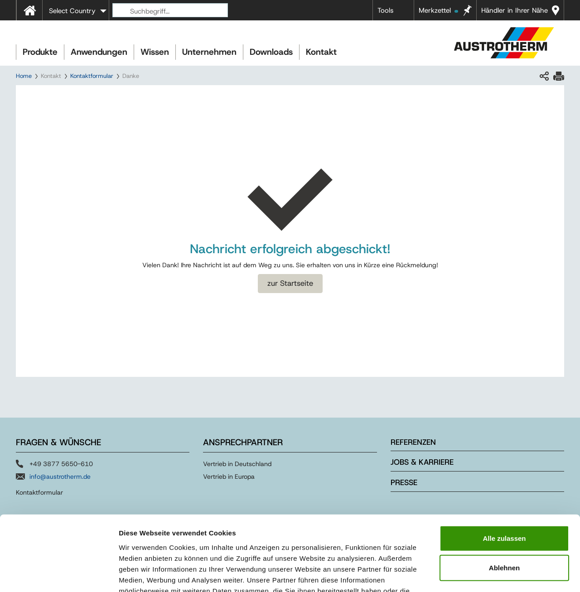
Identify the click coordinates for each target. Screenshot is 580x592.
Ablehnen (504, 504)
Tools (385, 10)
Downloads (271, 52)
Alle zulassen (504, 474)
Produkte (40, 52)
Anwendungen (99, 52)
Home (24, 76)
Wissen (154, 52)
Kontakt (321, 52)
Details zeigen (482, 574)
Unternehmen (209, 52)
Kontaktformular (91, 76)
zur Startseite (290, 283)
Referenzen (413, 442)
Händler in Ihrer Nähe (514, 10)
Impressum (335, 537)
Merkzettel (438, 10)
